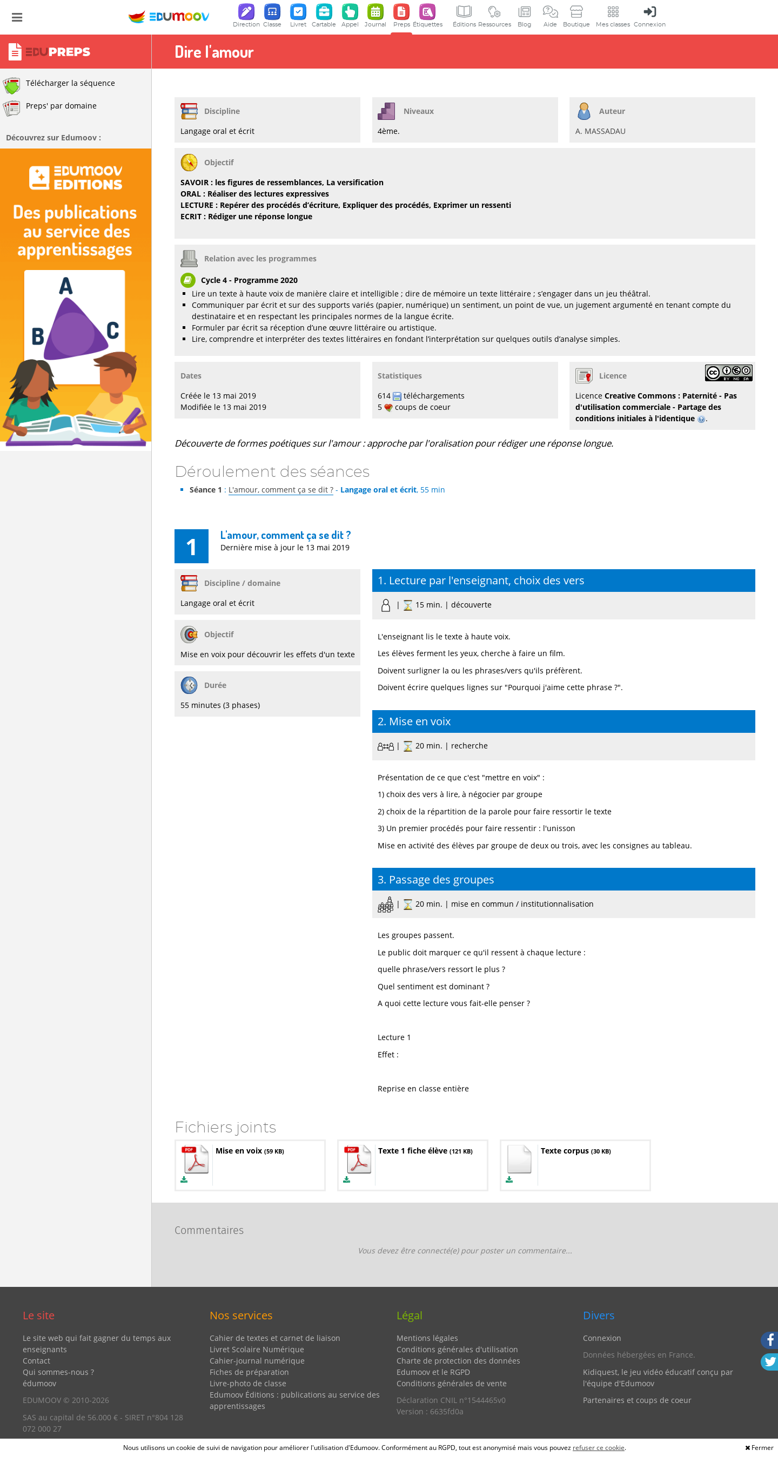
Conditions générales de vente (452, 1383)
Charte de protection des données (458, 1360)
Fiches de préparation (249, 1372)
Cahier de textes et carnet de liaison (275, 1338)
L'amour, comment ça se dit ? (281, 489)
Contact (36, 1360)
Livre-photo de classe (248, 1383)
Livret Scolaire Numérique (257, 1349)
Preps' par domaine (50, 108)
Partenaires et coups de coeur (637, 1400)
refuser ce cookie (599, 1447)
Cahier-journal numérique (257, 1360)
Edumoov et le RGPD (433, 1372)
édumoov (39, 1383)
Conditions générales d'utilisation (457, 1349)
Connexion (602, 1338)
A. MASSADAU (600, 131)
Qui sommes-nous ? (58, 1372)
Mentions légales (427, 1338)
